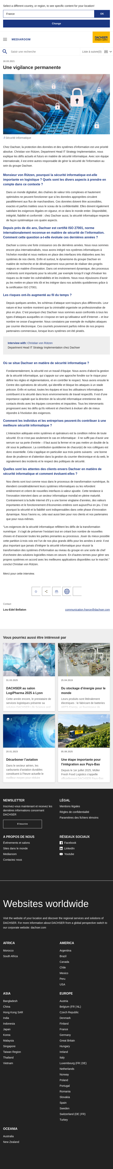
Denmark (65, 1018)
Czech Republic (69, 1012)
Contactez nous (12, 859)
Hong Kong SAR (13, 1012)
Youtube (67, 854)
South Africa (10, 956)
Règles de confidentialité (74, 812)
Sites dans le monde (15, 848)
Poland (64, 1080)
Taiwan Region (12, 1051)
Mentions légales (70, 806)
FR (73, 1006)
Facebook (68, 842)
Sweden (65, 1108)
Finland (64, 1023)
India (6, 1018)
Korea (6, 1034)
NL (78, 1006)
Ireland (64, 1051)
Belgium (65, 1006)
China (6, 1006)
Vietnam (8, 1063)
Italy (62, 1057)
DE (84, 1063)
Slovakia (65, 1097)
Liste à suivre (92, 52)
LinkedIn (67, 848)
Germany (65, 1034)
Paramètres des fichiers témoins (79, 817)
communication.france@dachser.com (87, 609)
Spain (63, 1102)
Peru (62, 978)
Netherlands (67, 1068)
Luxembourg (67, 1063)
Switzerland (67, 1114)
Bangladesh (10, 1001)
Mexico (64, 973)
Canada (64, 961)
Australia (8, 1136)
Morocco (8, 950)
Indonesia (9, 1023)
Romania (65, 1091)
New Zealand (11, 1141)
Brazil (63, 956)
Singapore (9, 1046)
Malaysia (8, 1040)
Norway (64, 1074)
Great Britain (67, 1040)
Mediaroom (21, 39)
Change (56, 23)
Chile (63, 967)
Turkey (64, 1119)
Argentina (65, 950)
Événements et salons (16, 842)
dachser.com (38, 927)
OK (102, 13)
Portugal (65, 1085)
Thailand (8, 1057)
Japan (6, 1029)
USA (62, 984)
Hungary (65, 1046)
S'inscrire (22, 824)
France (64, 1029)
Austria (64, 1001)
